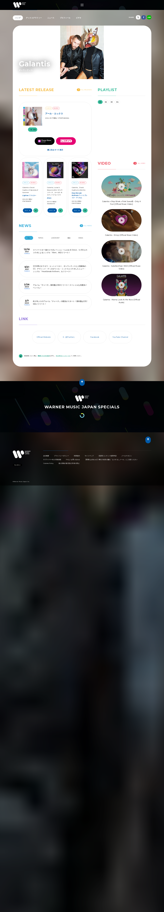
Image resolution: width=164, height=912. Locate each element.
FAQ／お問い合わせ (73, 459)
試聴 (32, 129)
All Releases (84, 90)
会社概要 (46, 456)
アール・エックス (54, 113)
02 (106, 102)
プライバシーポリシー (61, 456)
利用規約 (77, 456)
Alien (49, 198)
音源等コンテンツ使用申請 (108, 456)
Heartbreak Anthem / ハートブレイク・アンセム (79, 195)
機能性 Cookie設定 (44, 356)
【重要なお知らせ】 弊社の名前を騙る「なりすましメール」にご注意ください (111, 459)
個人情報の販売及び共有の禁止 (69, 463)
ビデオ (78, 18)
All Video (139, 163)
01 (100, 102)
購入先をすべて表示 (55, 150)
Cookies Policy (48, 463)
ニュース (50, 18)
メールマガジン (126, 456)
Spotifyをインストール (63, 356)
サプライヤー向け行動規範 (52, 459)
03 (112, 102)
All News (86, 226)
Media (80, 238)
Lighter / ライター (29, 195)
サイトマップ (89, 456)
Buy (28, 210)
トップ (18, 18)
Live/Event (55, 238)
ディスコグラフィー (34, 18)
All (29, 238)
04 (117, 102)
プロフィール (65, 18)
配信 (69, 238)
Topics (40, 238)
